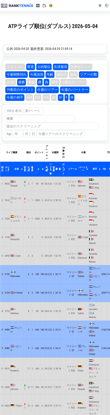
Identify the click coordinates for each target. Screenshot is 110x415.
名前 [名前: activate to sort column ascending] (16, 169)
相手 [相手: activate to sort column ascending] (95, 169)
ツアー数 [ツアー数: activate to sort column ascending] (51, 169)
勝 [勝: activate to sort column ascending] (56, 169)
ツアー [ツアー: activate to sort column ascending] (71, 169)
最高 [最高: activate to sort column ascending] (32, 169)
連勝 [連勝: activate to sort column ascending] (54, 169)
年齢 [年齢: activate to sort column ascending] (47, 169)
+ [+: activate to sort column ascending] (42, 169)
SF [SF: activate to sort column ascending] (104, 169)
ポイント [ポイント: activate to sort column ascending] (7, 169)
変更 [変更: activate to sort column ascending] (25, 169)
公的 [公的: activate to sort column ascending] (28, 169)
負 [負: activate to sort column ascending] (60, 169)
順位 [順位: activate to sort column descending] (2, 169)
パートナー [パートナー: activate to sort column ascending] (83, 169)
